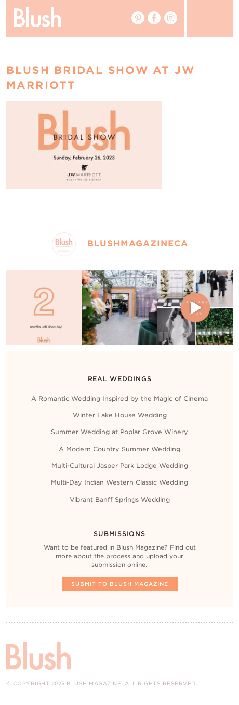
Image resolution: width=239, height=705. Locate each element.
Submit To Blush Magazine (119, 584)
